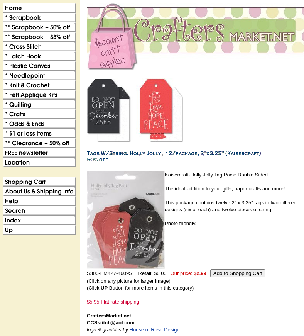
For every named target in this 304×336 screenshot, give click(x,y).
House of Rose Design (155, 330)
